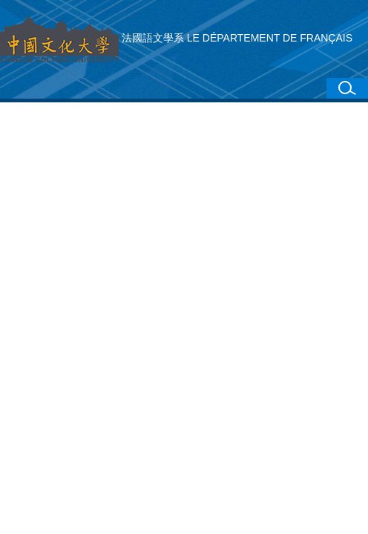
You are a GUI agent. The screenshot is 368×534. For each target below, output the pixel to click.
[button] (347, 88)
